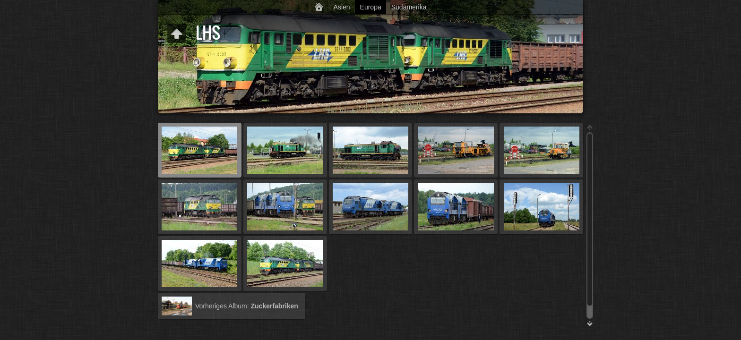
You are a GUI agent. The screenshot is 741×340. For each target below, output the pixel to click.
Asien (342, 7)
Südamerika (409, 7)
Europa (370, 7)
